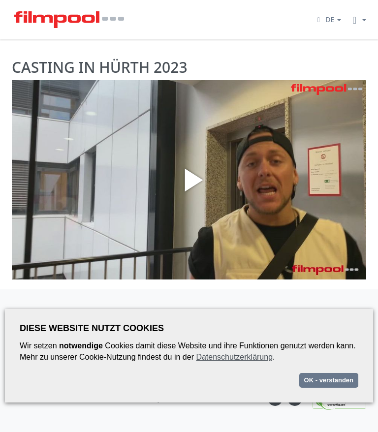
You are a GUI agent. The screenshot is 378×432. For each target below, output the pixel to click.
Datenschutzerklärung (234, 357)
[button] (328, 19)
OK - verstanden (328, 380)
